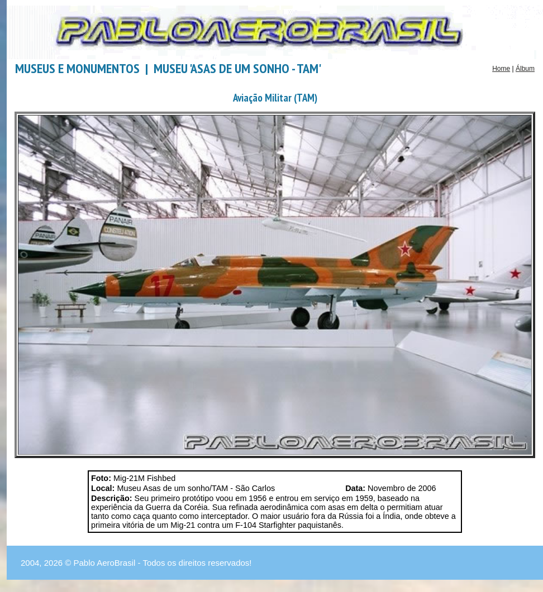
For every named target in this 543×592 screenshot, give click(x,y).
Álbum (525, 69)
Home (501, 69)
